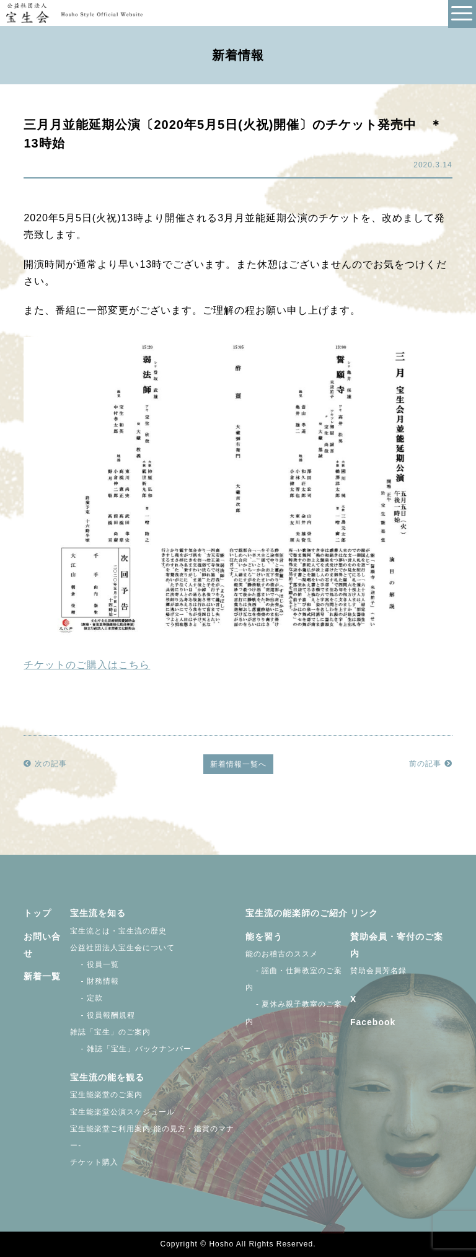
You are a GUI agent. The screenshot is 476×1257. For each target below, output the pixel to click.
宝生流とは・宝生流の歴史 (118, 931)
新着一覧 (42, 976)
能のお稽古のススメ (281, 954)
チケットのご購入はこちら (87, 664)
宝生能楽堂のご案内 (106, 1094)
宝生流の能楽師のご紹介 (296, 913)
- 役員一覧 (94, 964)
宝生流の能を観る (107, 1077)
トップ (37, 913)
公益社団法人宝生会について (122, 947)
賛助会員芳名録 (378, 970)
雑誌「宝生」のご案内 (110, 1032)
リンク (364, 913)
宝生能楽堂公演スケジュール (122, 1112)
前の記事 (430, 763)
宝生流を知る (98, 913)
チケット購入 (94, 1162)
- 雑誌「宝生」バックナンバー (131, 1048)
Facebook (372, 1022)
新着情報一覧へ (238, 764)
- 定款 (86, 998)
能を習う (264, 937)
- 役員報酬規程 (102, 1015)
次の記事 (45, 763)
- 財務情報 (94, 981)
